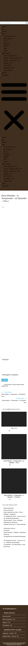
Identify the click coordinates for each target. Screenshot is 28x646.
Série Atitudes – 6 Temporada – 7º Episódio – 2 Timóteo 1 (14, 496)
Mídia (3, 34)
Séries (5, 51)
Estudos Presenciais (9, 36)
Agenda (3, 26)
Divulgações (5, 75)
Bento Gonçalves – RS (10, 55)
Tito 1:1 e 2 (14, 428)
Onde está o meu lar (9, 528)
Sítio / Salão (7, 65)
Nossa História (7, 70)
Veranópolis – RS (8, 68)
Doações (4, 31)
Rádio (5, 48)
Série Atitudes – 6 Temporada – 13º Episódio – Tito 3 (14, 461)
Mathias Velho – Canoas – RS (10, 636)
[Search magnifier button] (27, 23)
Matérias (6, 46)
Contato (3, 72)
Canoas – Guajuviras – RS (11, 60)
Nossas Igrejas (5, 53)
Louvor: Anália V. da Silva (10, 384)
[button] (14, 106)
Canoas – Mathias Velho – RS (12, 58)
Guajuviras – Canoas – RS (9, 633)
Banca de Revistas (9, 508)
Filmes (5, 41)
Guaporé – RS (7, 63)
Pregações (6, 43)
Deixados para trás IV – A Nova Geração (15, 524)
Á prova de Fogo (8, 510)
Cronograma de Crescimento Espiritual (15, 536)
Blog (2, 29)
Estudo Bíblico (7, 38)
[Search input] (13, 23)
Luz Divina (6, 530)
